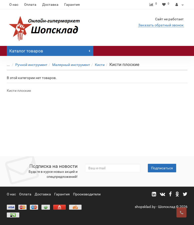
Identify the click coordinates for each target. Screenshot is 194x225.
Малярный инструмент (67, 65)
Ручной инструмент (28, 65)
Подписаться (162, 168)
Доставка (50, 5)
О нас (13, 5)
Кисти (96, 65)
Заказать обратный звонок (161, 25)
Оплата (30, 5)
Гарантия (72, 5)
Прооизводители (87, 194)
